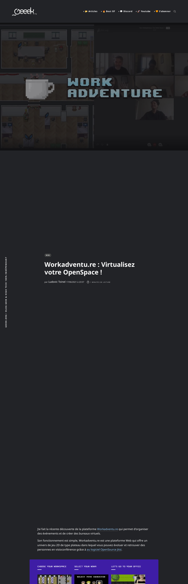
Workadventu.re (107, 529)
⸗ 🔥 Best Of (108, 11)
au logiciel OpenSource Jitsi (104, 549)
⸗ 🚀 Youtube (143, 11)
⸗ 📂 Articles (90, 11)
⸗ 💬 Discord (125, 11)
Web (48, 255)
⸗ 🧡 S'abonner (162, 11)
